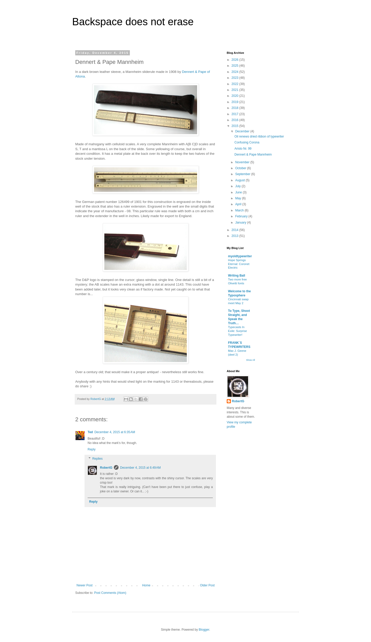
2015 (235, 126)
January (241, 222)
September (243, 174)
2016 (235, 120)
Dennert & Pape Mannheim (253, 154)
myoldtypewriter (240, 256)
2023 (235, 78)
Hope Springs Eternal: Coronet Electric (238, 264)
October (241, 168)
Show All (250, 360)
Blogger (204, 629)
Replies (97, 458)
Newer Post (84, 585)
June (239, 192)
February (241, 216)
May (238, 198)
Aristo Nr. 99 (242, 148)
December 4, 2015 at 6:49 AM (140, 467)
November (242, 162)
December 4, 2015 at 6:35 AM (114, 432)
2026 (235, 60)
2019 (235, 102)
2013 (235, 236)
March (240, 210)
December (242, 131)
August (240, 180)
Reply (92, 449)
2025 (235, 65)
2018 (235, 108)
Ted (90, 432)
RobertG (106, 467)
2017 (235, 114)
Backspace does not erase (132, 21)
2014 (235, 230)
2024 (235, 72)
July (238, 186)
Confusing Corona (246, 142)
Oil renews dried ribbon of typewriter (259, 136)
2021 (235, 90)
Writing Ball (236, 275)
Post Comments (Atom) (110, 593)
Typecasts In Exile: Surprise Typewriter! (237, 331)
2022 (235, 84)
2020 (235, 96)
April (238, 204)
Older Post (207, 585)
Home (146, 585)
